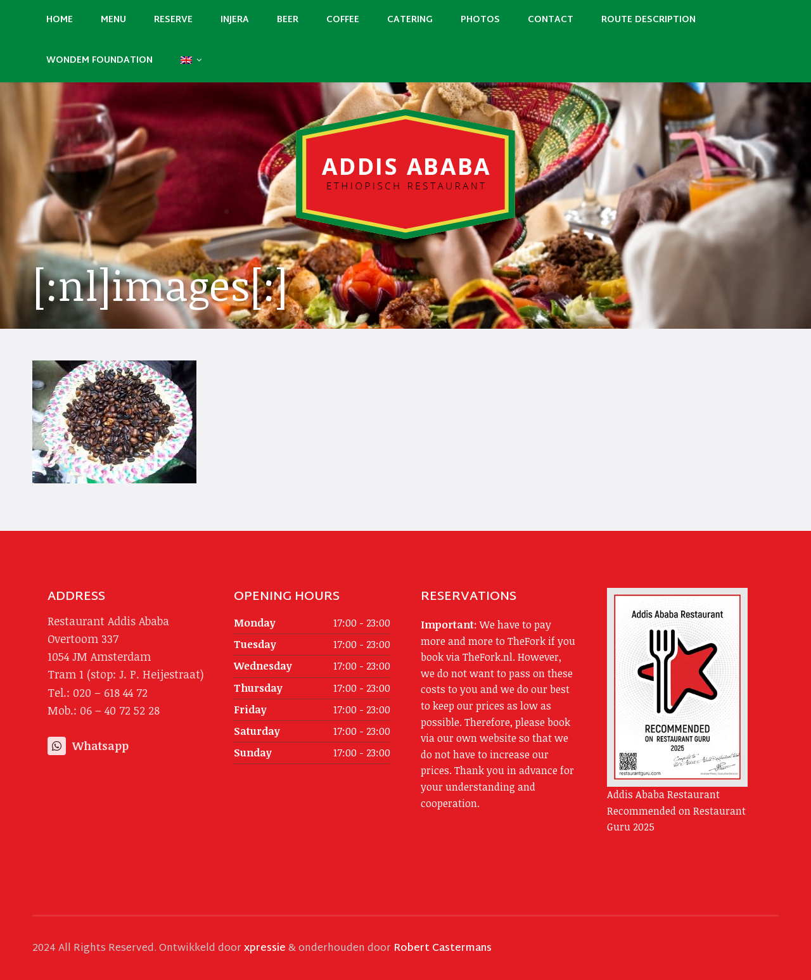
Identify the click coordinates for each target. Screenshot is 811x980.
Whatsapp (88, 745)
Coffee (342, 20)
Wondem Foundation (99, 60)
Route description (648, 20)
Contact (550, 20)
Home (59, 20)
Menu (113, 20)
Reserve (173, 20)
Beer (287, 20)
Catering (410, 20)
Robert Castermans (442, 948)
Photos (480, 20)
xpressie (265, 948)
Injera (234, 20)
